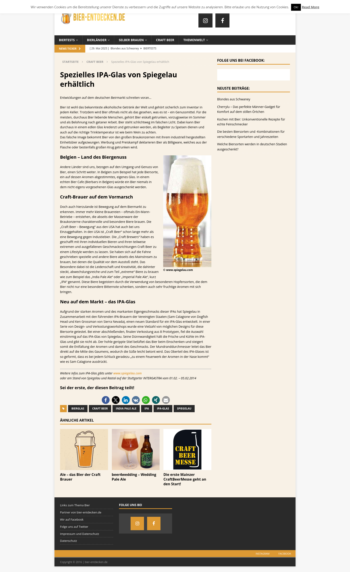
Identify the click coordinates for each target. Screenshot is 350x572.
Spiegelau (184, 408)
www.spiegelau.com (127, 373)
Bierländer (97, 40)
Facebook (284, 553)
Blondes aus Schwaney (233, 99)
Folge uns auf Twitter (74, 527)
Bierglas (77, 408)
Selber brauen (131, 40)
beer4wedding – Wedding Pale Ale (134, 477)
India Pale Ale (126, 408)
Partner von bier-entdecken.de (80, 512)
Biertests (67, 40)
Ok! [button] (296, 7)
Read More (310, 7)
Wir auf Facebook (71, 519)
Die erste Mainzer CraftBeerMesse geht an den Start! (184, 479)
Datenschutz (68, 541)
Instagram (262, 553)
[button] (106, 400)
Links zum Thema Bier (75, 505)
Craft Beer (165, 40)
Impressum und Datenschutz (79, 534)
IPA (146, 408)
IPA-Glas (163, 408)
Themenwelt (194, 40)
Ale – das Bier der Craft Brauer (80, 477)
